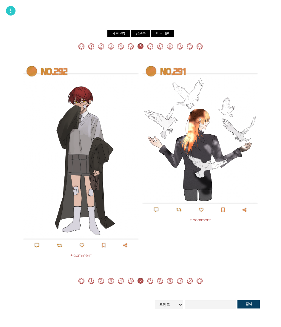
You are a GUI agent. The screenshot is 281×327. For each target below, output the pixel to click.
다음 (190, 46)
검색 (249, 304)
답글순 (141, 33)
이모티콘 (162, 33)
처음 (81, 46)
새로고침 (118, 33)
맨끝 (200, 46)
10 (180, 46)
